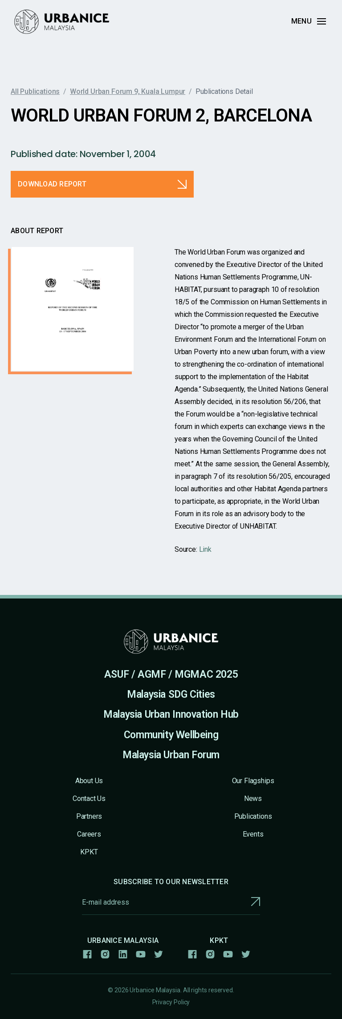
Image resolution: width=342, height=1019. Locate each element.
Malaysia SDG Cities (171, 694)
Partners (89, 816)
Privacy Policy (171, 1002)
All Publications (35, 91)
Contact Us (89, 798)
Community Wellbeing (171, 735)
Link (205, 549)
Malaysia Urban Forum (171, 755)
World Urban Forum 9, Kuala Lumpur (127, 91)
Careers (89, 834)
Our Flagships (253, 780)
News (253, 798)
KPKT (89, 852)
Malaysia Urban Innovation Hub (171, 714)
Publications (253, 816)
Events (253, 834)
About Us (89, 780)
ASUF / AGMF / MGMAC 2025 (171, 674)
